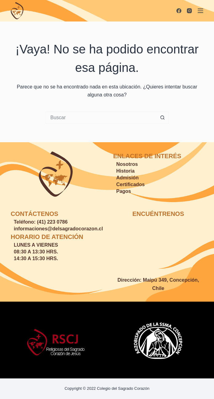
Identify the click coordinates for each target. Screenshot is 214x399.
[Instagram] (189, 10)
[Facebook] (178, 10)
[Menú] (200, 11)
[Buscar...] (101, 117)
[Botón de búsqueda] (162, 117)
